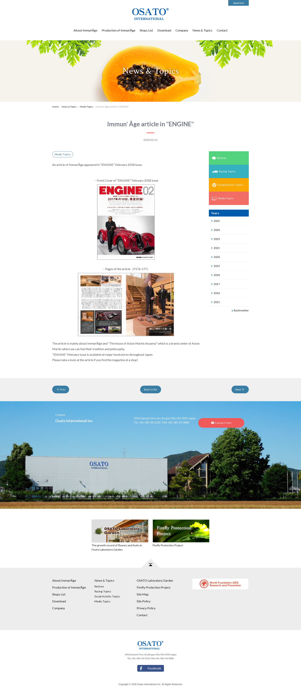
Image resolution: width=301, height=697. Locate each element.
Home (55, 106)
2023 (215, 239)
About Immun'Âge (85, 30)
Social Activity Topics (227, 185)
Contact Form (221, 422)
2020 (215, 257)
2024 (215, 230)
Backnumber (240, 310)
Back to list (150, 389)
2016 (215, 293)
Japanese (238, 2)
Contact (222, 30)
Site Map (143, 594)
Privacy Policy (146, 608)
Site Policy (143, 601)
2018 (215, 275)
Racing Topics (224, 171)
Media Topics (86, 106)
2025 (215, 220)
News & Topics (202, 30)
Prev (61, 389)
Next (239, 389)
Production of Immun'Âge (118, 30)
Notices (219, 158)
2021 (215, 248)
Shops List (146, 30)
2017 (215, 284)
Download (164, 30)
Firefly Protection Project (153, 587)
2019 (215, 266)
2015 (215, 302)
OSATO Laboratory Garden (155, 580)
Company (181, 30)
